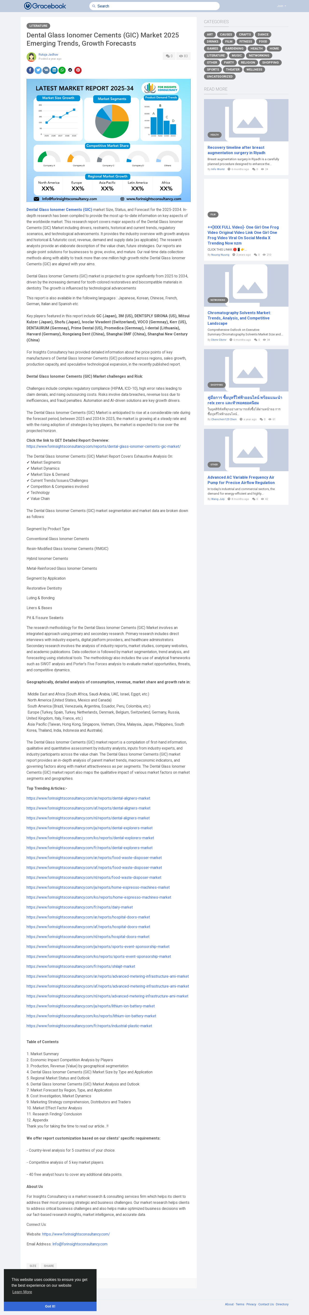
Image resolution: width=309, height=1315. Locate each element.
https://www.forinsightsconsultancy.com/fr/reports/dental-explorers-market (90, 848)
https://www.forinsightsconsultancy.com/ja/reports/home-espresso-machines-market (98, 887)
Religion (248, 62)
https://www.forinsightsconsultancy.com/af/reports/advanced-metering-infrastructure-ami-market (108, 986)
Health (257, 48)
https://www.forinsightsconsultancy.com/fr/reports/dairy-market (80, 907)
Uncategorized (220, 76)
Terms (240, 1304)
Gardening (234, 48)
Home (274, 48)
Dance (263, 34)
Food (263, 41)
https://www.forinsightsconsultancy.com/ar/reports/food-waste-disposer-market (94, 858)
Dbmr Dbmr (218, 339)
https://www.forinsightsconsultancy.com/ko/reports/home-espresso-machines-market (99, 897)
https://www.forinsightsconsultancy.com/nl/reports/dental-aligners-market (88, 818)
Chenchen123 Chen (224, 419)
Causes (226, 34)
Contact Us (266, 1304)
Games (212, 48)
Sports (213, 69)
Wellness (254, 69)
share (49, 1266)
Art (210, 34)
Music (237, 55)
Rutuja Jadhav (48, 54)
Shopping (270, 62)
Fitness (245, 41)
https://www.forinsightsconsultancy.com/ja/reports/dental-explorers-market (90, 828)
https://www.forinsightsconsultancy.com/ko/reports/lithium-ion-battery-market (91, 1016)
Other (212, 62)
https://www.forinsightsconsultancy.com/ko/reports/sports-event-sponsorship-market (99, 956)
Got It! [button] (50, 1306)
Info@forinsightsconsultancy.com (79, 1244)
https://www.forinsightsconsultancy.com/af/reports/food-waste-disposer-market (94, 868)
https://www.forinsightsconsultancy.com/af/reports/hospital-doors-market (88, 927)
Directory (282, 1304)
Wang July (218, 499)
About (229, 1304)
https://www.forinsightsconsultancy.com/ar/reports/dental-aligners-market (88, 798)
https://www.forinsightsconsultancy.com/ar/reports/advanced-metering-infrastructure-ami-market (108, 976)
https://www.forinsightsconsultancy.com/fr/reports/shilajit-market (81, 966)
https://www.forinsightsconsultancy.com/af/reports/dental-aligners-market (88, 808)
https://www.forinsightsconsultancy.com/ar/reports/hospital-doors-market (88, 917)
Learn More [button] (22, 1292)
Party (229, 62)
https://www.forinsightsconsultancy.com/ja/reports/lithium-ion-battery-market (91, 1006)
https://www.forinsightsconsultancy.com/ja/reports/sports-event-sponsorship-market (98, 947)
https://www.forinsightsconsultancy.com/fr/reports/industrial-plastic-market (89, 1026)
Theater (232, 69)
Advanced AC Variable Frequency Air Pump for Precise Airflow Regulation (241, 480)
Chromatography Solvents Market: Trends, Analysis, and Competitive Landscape (239, 318)
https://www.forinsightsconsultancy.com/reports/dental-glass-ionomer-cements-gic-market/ (104, 446)
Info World (218, 169)
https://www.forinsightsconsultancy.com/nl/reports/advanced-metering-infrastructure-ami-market (107, 996)
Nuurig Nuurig (220, 254)
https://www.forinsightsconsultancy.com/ (76, 1234)
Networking (259, 55)
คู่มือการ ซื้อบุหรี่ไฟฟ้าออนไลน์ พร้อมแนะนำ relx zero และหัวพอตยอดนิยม (245, 400)
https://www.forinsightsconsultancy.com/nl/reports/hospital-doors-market (88, 937)
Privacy (251, 1304)
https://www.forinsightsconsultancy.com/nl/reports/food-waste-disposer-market (94, 877)
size (32, 1266)
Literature (38, 26)
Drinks (212, 41)
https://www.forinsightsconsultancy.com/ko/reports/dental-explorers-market (90, 838)
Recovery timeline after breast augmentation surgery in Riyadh (236, 150)
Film (228, 41)
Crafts (245, 34)
